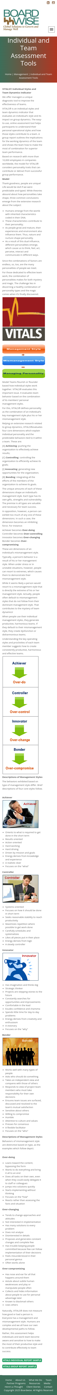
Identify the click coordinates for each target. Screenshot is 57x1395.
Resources (34, 1383)
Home (8, 1379)
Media (47, 1383)
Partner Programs (16, 1383)
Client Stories (33, 1386)
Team (49, 1379)
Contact (48, 1386)
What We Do (35, 1379)
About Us (20, 1379)
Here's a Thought (14, 1386)
